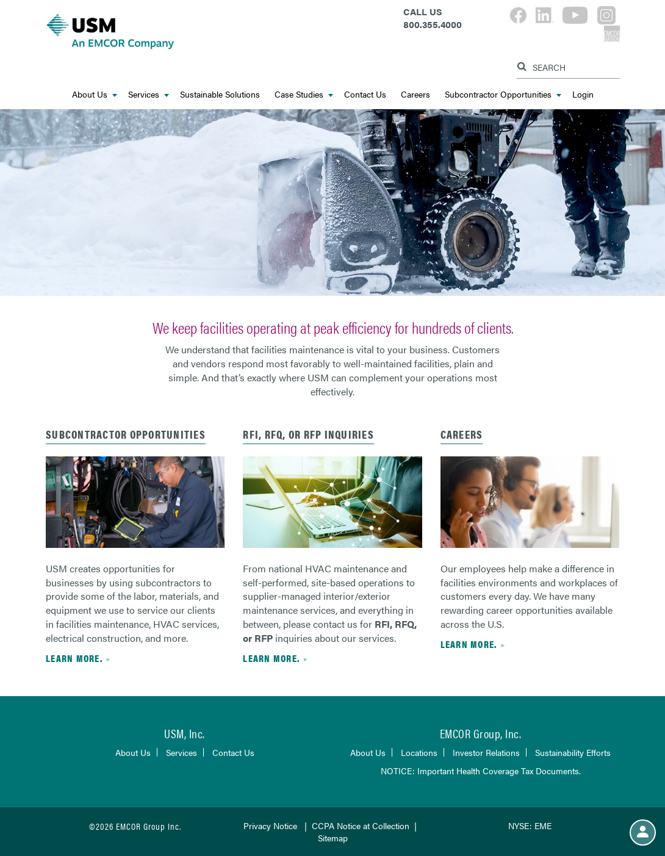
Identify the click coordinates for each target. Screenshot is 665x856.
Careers (415, 94)
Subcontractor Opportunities (503, 94)
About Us (94, 94)
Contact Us (365, 94)
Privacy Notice (270, 825)
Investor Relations (486, 752)
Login (583, 94)
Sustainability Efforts (573, 752)
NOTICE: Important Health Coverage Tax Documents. (481, 770)
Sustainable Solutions (220, 94)
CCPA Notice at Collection (360, 825)
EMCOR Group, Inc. (481, 733)
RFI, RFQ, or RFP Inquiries (308, 434)
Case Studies (304, 94)
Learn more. (74, 658)
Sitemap (333, 838)
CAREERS (461, 434)
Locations (419, 752)
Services (148, 94)
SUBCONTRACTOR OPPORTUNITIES (126, 434)
